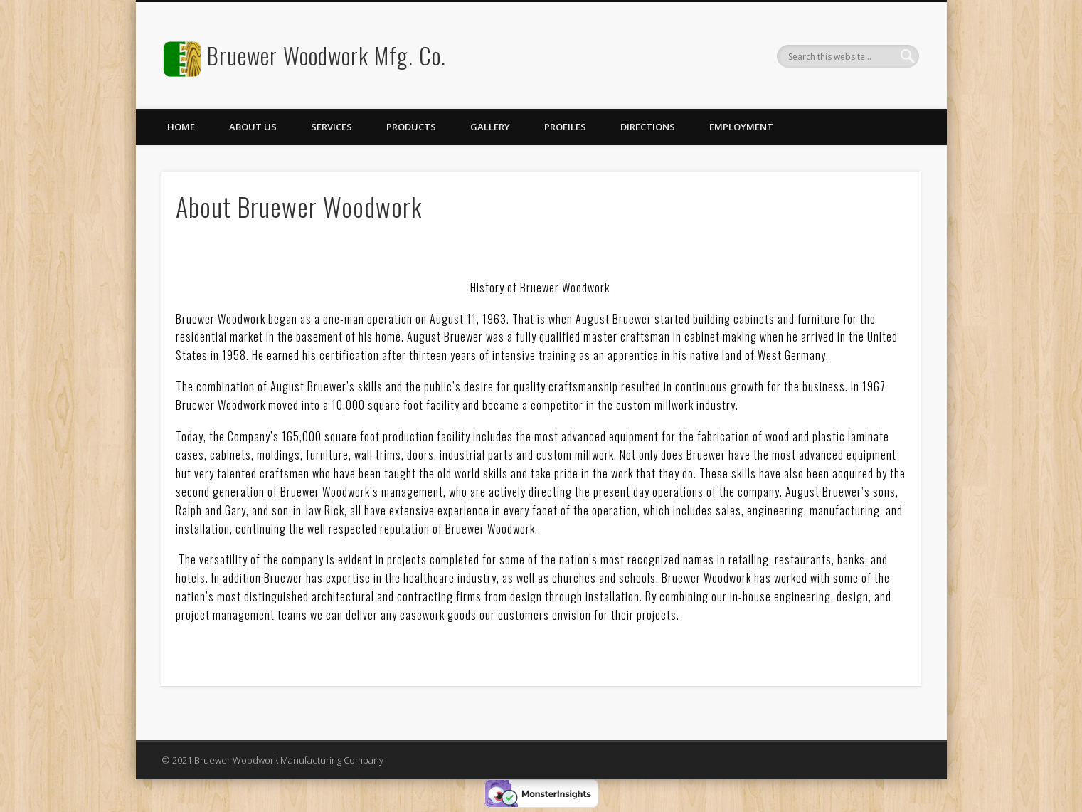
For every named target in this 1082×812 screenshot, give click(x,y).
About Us (253, 126)
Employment (741, 126)
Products (411, 126)
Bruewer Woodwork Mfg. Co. (326, 55)
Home (181, 126)
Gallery (490, 126)
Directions (647, 126)
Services (331, 126)
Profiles (565, 126)
